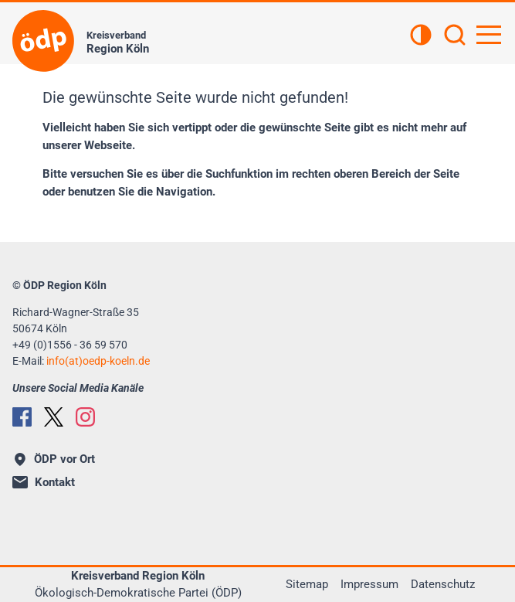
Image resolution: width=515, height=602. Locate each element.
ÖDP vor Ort (55, 459)
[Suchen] (455, 36)
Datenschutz (443, 584)
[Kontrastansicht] (421, 36)
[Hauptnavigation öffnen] (489, 35)
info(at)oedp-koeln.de (98, 361)
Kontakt (43, 482)
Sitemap (307, 584)
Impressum (369, 584)
